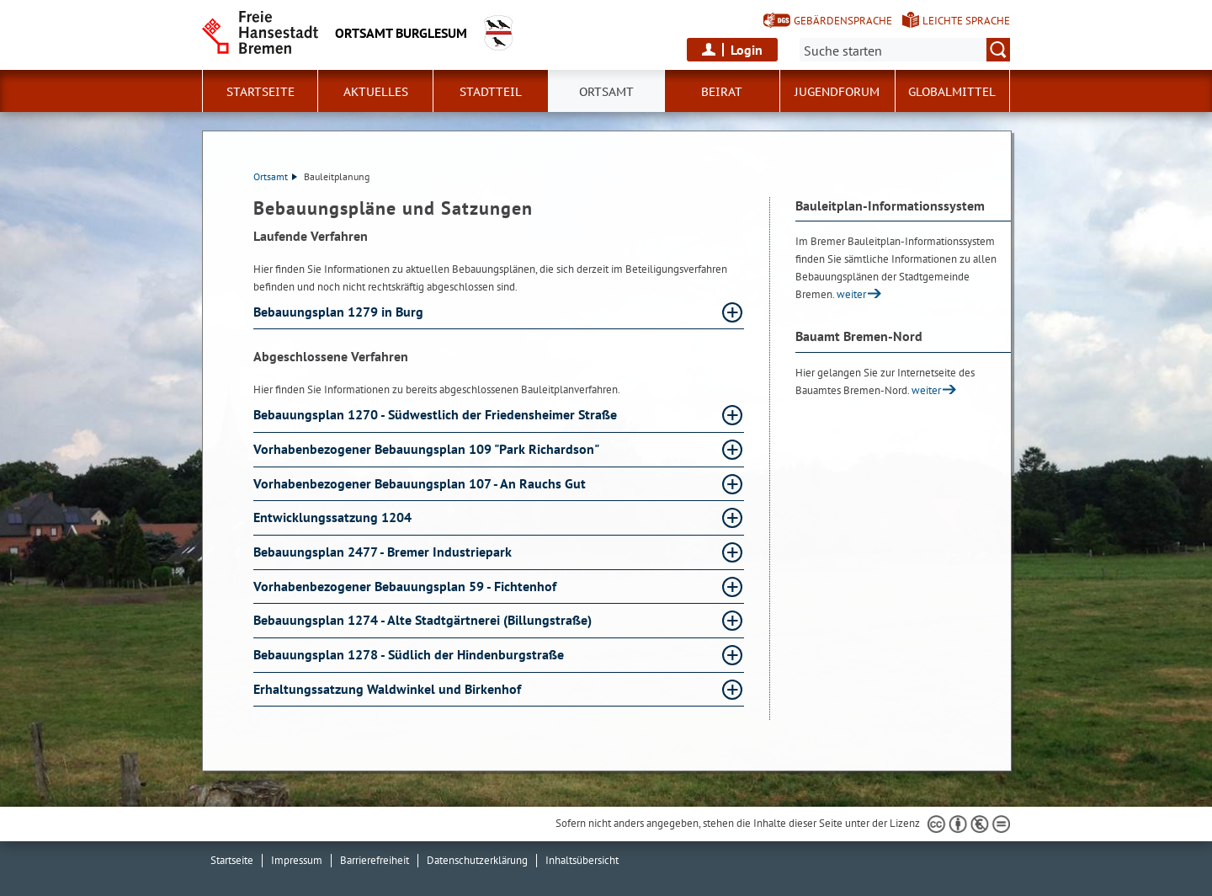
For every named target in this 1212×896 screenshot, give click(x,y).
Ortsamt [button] (606, 91)
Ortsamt (275, 176)
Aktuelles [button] (375, 91)
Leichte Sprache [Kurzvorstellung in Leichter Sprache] (966, 20)
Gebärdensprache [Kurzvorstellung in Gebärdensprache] (843, 20)
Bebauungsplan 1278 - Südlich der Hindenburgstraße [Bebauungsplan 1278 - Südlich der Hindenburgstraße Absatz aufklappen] (410, 654)
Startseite (260, 91)
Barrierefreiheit (374, 860)
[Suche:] (905, 49)
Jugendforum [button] (837, 91)
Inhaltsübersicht (582, 860)
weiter (851, 294)
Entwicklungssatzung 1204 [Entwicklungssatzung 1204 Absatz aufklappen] (334, 517)
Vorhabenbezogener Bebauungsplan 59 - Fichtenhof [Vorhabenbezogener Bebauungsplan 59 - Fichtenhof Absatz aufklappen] (406, 586)
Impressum (296, 860)
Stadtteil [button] (491, 91)
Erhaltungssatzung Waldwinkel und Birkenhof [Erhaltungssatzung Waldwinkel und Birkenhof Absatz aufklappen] (388, 688)
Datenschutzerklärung (477, 860)
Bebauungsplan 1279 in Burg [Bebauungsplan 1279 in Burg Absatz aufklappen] (340, 311)
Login (747, 49)
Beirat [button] (721, 91)
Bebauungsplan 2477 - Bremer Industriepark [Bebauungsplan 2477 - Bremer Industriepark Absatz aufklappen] (384, 551)
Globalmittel (952, 91)
